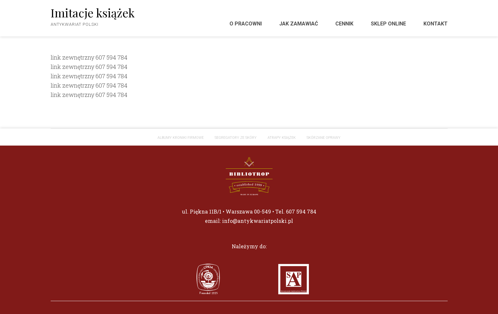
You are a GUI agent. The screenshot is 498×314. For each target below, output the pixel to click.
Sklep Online (388, 24)
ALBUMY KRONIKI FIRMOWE (181, 138)
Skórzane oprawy (323, 138)
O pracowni (245, 24)
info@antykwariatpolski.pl (257, 220)
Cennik (344, 24)
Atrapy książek (282, 138)
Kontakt (435, 24)
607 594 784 (111, 57)
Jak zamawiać (298, 24)
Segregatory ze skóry (236, 138)
